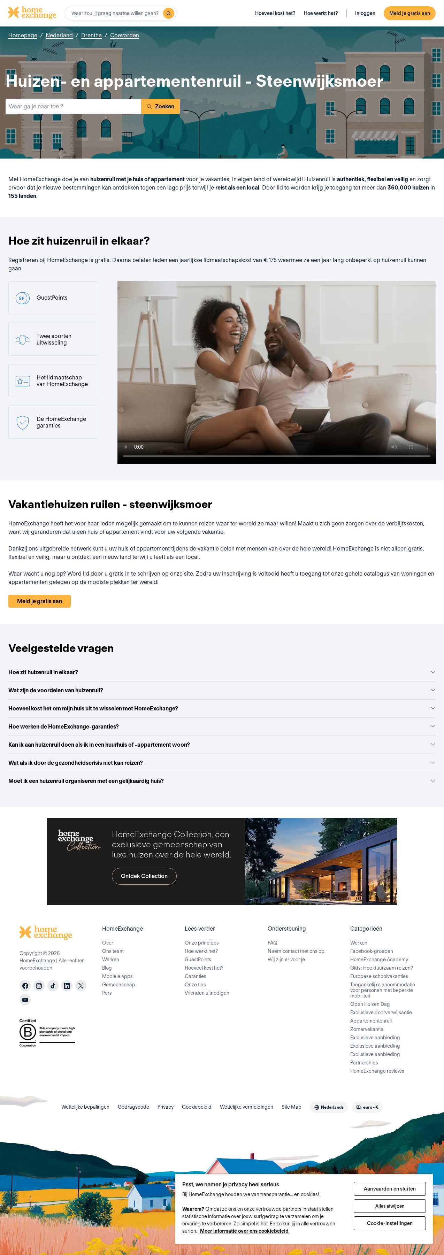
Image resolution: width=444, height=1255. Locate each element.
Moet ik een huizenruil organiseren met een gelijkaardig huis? (222, 781)
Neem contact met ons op (296, 951)
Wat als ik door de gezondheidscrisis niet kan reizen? (222, 763)
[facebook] (25, 985)
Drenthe (91, 35)
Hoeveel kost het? (275, 13)
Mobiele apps (117, 976)
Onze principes (202, 943)
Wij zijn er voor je (286, 959)
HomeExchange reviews (377, 1071)
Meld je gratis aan (409, 13)
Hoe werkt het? (321, 13)
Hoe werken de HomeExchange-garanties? (222, 726)
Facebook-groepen (371, 951)
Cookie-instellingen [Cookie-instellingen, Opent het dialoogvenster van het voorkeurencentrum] (390, 1223)
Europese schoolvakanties (379, 976)
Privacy (166, 1107)
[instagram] (39, 985)
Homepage (22, 35)
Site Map (291, 1107)
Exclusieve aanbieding (375, 1037)
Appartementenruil (371, 1021)
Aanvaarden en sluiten (390, 1189)
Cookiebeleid (197, 1107)
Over (107, 943)
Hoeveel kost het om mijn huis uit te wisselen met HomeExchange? (222, 708)
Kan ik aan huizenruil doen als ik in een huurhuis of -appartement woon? (222, 744)
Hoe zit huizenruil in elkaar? (222, 672)
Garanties (195, 976)
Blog (107, 968)
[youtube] (25, 999)
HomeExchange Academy (379, 959)
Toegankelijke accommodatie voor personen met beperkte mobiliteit (382, 990)
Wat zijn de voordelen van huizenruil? (222, 690)
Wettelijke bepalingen (85, 1107)
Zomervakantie (366, 1029)
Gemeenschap (118, 984)
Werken (110, 959)
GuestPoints (198, 959)
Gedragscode (133, 1107)
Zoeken (160, 106)
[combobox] (120, 13)
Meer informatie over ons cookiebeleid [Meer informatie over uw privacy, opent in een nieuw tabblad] (244, 1231)
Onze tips (195, 984)
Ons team (113, 951)
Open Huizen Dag (370, 1004)
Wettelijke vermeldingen (246, 1107)
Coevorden (124, 35)
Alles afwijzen (389, 1206)
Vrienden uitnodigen (207, 993)
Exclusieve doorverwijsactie (381, 1012)
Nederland (59, 35)
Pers (107, 993)
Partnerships (364, 1062)
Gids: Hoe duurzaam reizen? (381, 968)
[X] (80, 985)
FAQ (272, 943)
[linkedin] (66, 985)
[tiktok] (53, 985)
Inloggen (365, 13)
